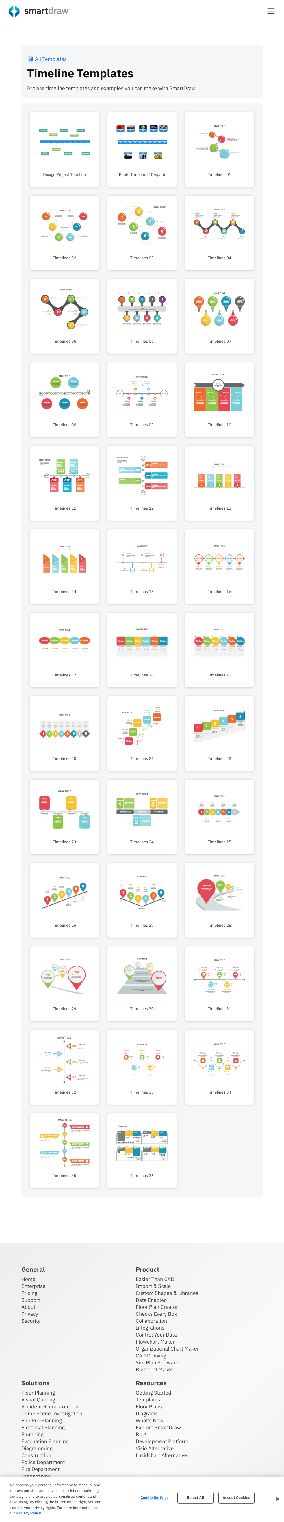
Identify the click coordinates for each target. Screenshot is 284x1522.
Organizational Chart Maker (167, 1348)
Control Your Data (156, 1334)
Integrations (150, 1327)
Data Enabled (151, 1299)
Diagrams (147, 1413)
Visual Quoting (38, 1399)
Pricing (29, 1292)
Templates (148, 1399)
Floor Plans (149, 1406)
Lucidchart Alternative (161, 1455)
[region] (142, 1499)
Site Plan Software (157, 1362)
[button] (271, 11)
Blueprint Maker (154, 1369)
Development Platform (162, 1441)
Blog (141, 1434)
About (28, 1306)
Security (30, 1320)
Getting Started (153, 1392)
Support (30, 1299)
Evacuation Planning (44, 1441)
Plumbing (32, 1434)
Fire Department (40, 1469)
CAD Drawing (151, 1355)
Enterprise (33, 1285)
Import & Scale (153, 1285)
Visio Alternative (155, 1448)
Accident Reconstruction (50, 1406)
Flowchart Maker (155, 1341)
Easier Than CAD (155, 1278)
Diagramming (37, 1448)
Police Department (43, 1462)
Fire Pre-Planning (41, 1420)
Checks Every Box (156, 1313)
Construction (36, 1455)
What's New (150, 1420)
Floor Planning (38, 1392)
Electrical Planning (43, 1427)
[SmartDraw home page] (39, 11)
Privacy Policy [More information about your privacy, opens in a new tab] (28, 1513)
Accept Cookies (236, 1497)
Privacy (29, 1313)
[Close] (277, 1499)
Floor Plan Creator (157, 1306)
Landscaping (36, 1475)
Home (28, 1278)
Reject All (195, 1497)
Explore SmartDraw (158, 1427)
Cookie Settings (154, 1497)
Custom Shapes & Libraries (167, 1292)
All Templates (47, 59)
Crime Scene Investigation (51, 1413)
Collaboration (151, 1320)
